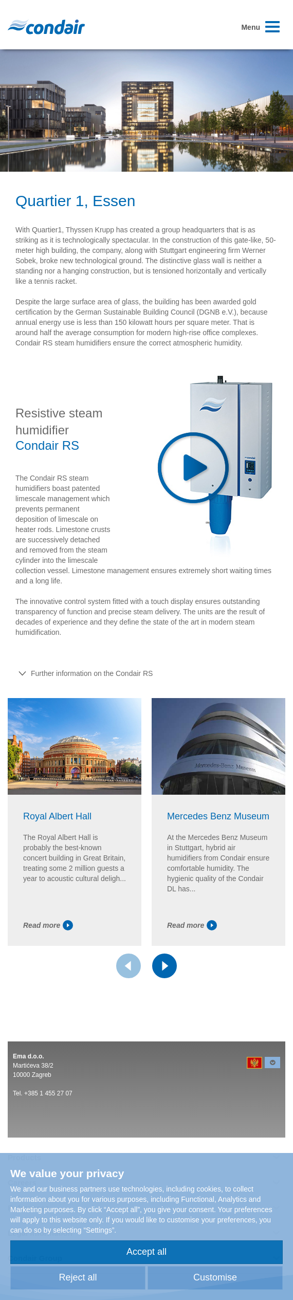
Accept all (146, 1252)
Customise (215, 1277)
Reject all (78, 1277)
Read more (48, 925)
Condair (46, 26)
